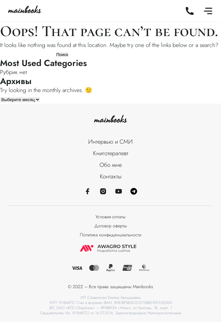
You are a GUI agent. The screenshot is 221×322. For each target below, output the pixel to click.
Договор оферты (110, 226)
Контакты (110, 176)
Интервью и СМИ (110, 141)
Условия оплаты (111, 216)
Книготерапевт (110, 153)
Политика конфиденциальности (110, 235)
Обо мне (111, 165)
